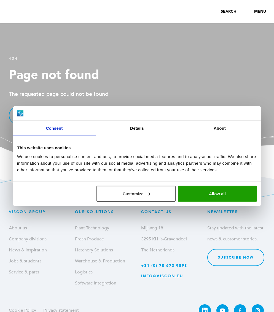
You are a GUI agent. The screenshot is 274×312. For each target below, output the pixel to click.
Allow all (217, 193)
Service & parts (24, 272)
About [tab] (220, 128)
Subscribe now (236, 257)
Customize (136, 193)
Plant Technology (92, 228)
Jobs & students (25, 261)
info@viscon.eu (162, 276)
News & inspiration (28, 250)
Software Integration (95, 283)
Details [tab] (137, 128)
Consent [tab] (54, 128)
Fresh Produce (89, 239)
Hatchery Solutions (94, 250)
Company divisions (28, 239)
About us (18, 228)
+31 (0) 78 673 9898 (164, 265)
